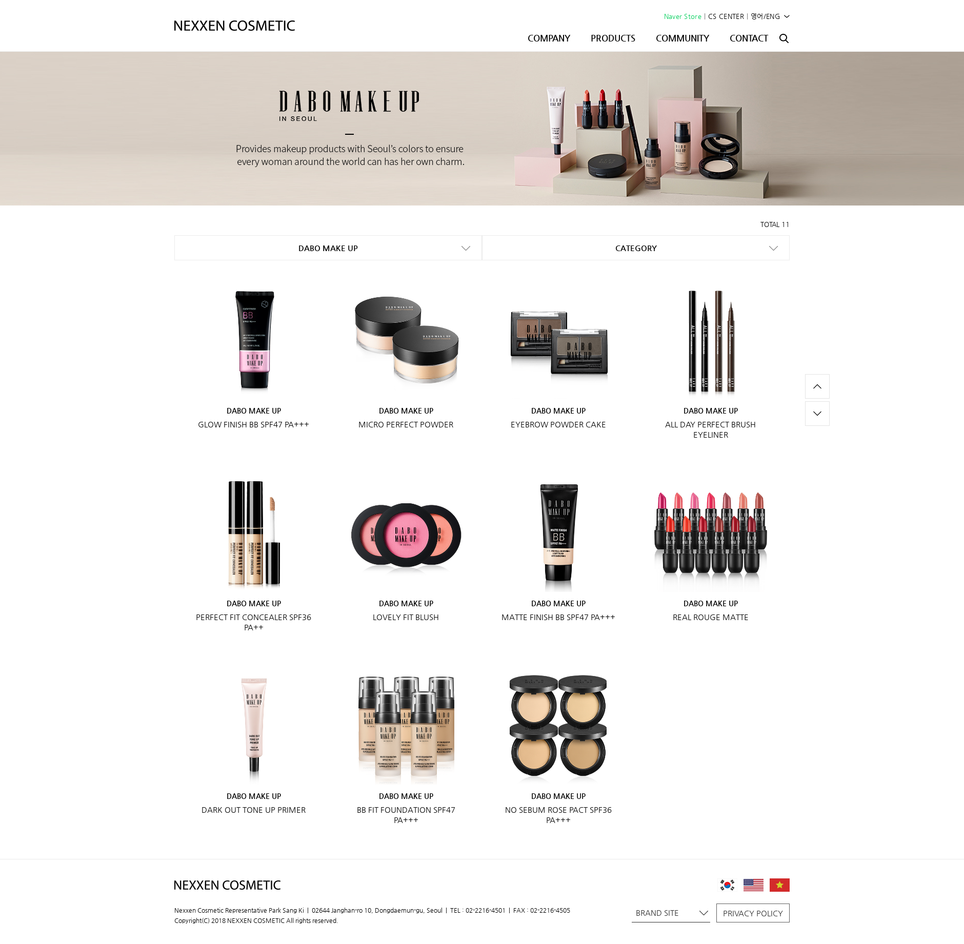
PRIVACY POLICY (753, 913)
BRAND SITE (672, 912)
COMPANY (549, 38)
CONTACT (749, 38)
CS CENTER (726, 16)
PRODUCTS (613, 38)
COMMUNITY (682, 38)
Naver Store (683, 16)
